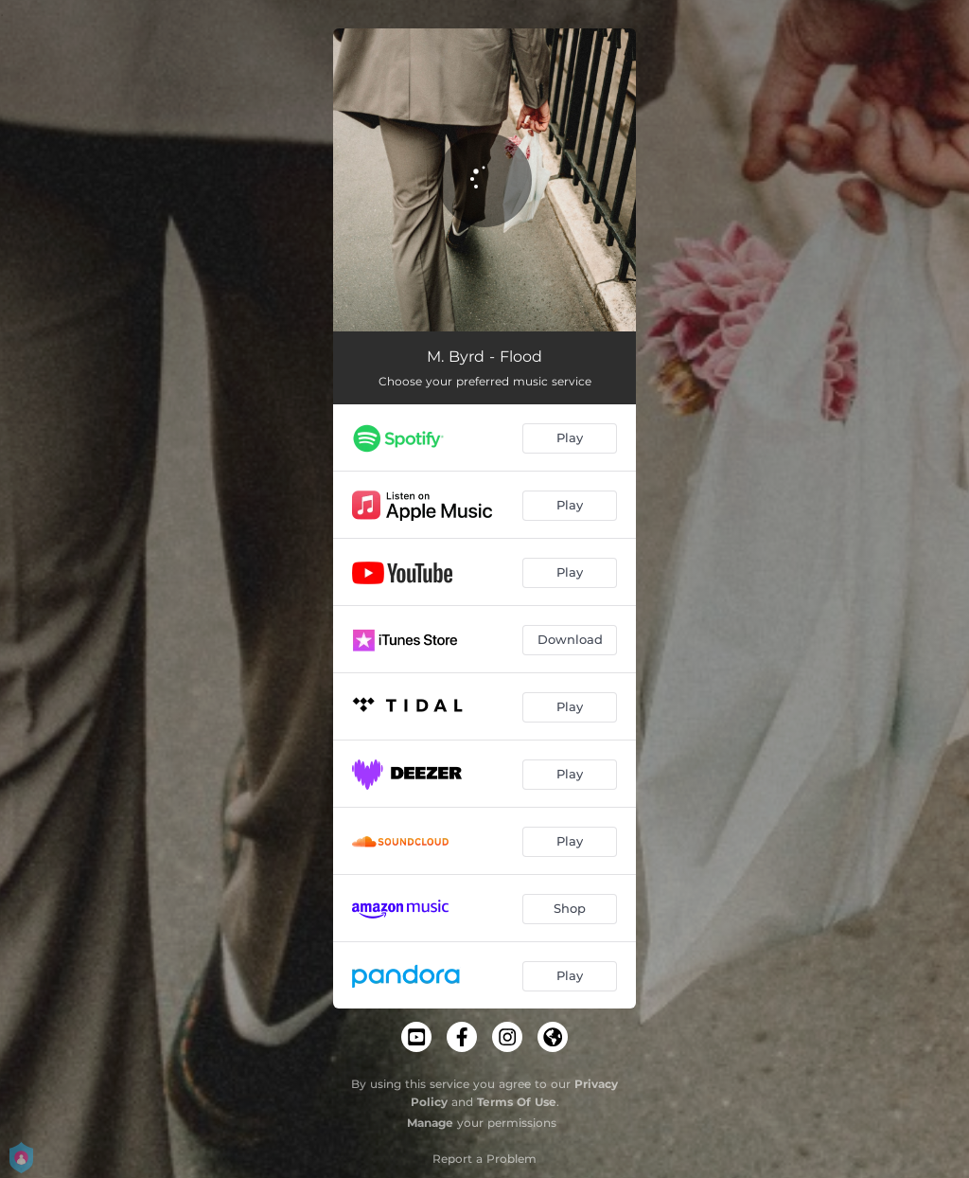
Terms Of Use (516, 1102)
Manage (430, 1123)
